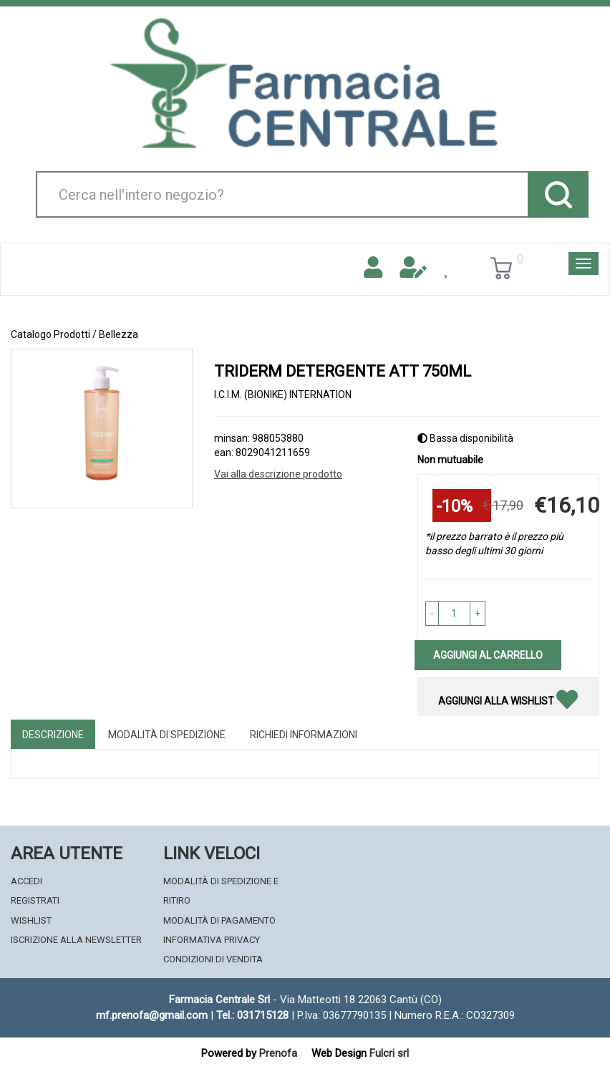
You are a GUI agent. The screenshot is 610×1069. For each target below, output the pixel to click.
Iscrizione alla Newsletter (76, 939)
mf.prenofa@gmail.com (152, 1015)
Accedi (26, 881)
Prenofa (278, 1053)
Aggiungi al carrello (488, 655)
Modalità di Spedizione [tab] (167, 734)
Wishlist (31, 920)
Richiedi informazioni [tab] (303, 734)
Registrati (35, 900)
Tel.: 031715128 (252, 1015)
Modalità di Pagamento (219, 920)
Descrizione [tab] (53, 734)
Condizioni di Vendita (213, 959)
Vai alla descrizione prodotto (278, 474)
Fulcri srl (389, 1053)
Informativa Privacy (211, 939)
